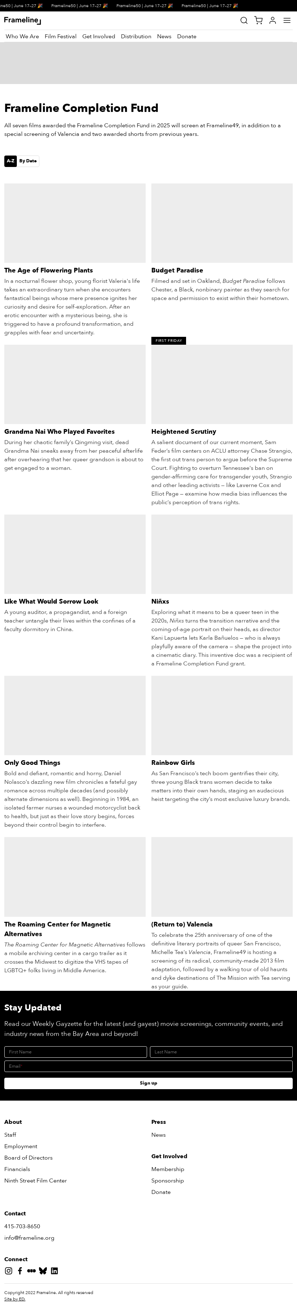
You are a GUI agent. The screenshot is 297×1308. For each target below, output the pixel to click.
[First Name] (75, 1052)
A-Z (10, 161)
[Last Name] (221, 1052)
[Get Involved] (98, 36)
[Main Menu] (287, 20)
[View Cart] (258, 20)
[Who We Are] (22, 36)
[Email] (148, 1066)
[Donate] (186, 36)
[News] (164, 36)
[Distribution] (136, 36)
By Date (28, 161)
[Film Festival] (61, 36)
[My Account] (272, 20)
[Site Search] (244, 20)
